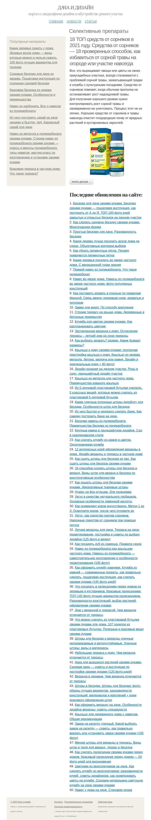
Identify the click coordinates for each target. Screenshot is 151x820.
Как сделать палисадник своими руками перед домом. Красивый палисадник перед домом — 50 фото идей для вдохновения (106, 756)
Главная (56, 21)
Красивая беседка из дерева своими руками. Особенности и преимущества (32, 94)
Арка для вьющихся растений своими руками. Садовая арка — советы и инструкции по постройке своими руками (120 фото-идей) (106, 667)
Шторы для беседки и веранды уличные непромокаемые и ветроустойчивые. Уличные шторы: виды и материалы (103, 643)
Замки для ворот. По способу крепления (104, 307)
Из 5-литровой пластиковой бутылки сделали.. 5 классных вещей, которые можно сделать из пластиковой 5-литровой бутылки (106, 392)
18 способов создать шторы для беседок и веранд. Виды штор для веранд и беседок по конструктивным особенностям (103, 473)
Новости (74, 21)
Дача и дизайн (75, 7)
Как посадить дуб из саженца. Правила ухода (108, 544)
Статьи (91, 21)
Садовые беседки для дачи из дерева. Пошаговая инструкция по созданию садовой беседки (35, 78)
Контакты (58, 802)
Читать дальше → (81, 181)
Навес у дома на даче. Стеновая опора (103, 790)
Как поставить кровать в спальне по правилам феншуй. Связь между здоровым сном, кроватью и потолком (107, 298)
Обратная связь (105, 802)
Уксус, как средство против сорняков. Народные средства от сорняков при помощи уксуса (103, 520)
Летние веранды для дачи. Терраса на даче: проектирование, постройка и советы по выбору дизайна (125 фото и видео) (105, 534)
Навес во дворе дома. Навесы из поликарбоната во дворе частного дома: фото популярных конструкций (107, 283)
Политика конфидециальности (68, 807)
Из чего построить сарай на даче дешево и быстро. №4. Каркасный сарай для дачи (34, 122)
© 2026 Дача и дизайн (21, 802)
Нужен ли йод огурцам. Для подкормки (103, 492)
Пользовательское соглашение (78, 802)
